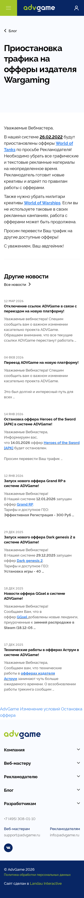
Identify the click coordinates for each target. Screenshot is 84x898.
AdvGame (9, 708)
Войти (76, 8)
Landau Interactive (46, 883)
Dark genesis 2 (30, 560)
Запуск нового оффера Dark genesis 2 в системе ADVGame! (39, 539)
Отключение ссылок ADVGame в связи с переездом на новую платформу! (40, 308)
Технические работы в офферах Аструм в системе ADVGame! (41, 652)
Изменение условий (40, 708)
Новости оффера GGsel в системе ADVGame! (34, 596)
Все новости (18, 284)
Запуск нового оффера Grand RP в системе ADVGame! (34, 483)
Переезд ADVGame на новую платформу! (41, 362)
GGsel (22, 616)
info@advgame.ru (64, 834)
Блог (10, 30)
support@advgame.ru (22, 834)
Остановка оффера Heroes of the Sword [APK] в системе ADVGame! (40, 421)
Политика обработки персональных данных (37, 874)
